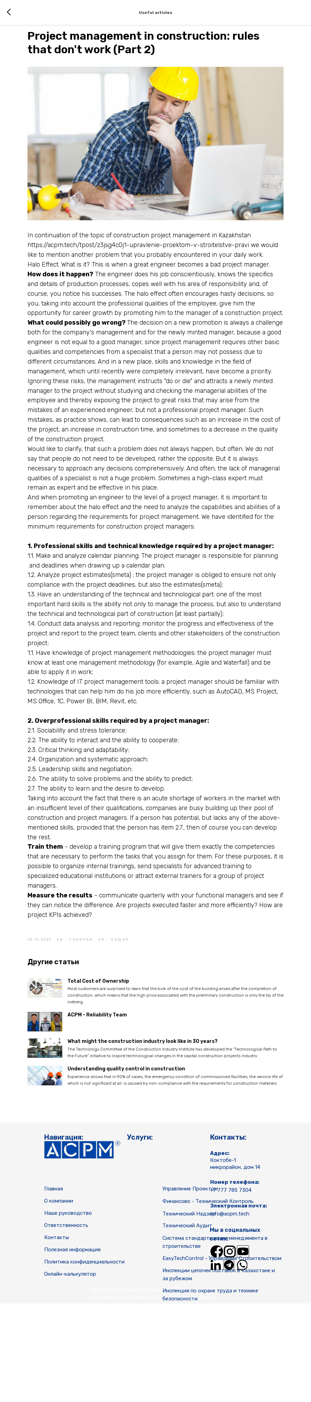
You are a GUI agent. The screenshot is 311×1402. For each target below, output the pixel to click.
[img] (216, 1339)
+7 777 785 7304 (231, 1278)
